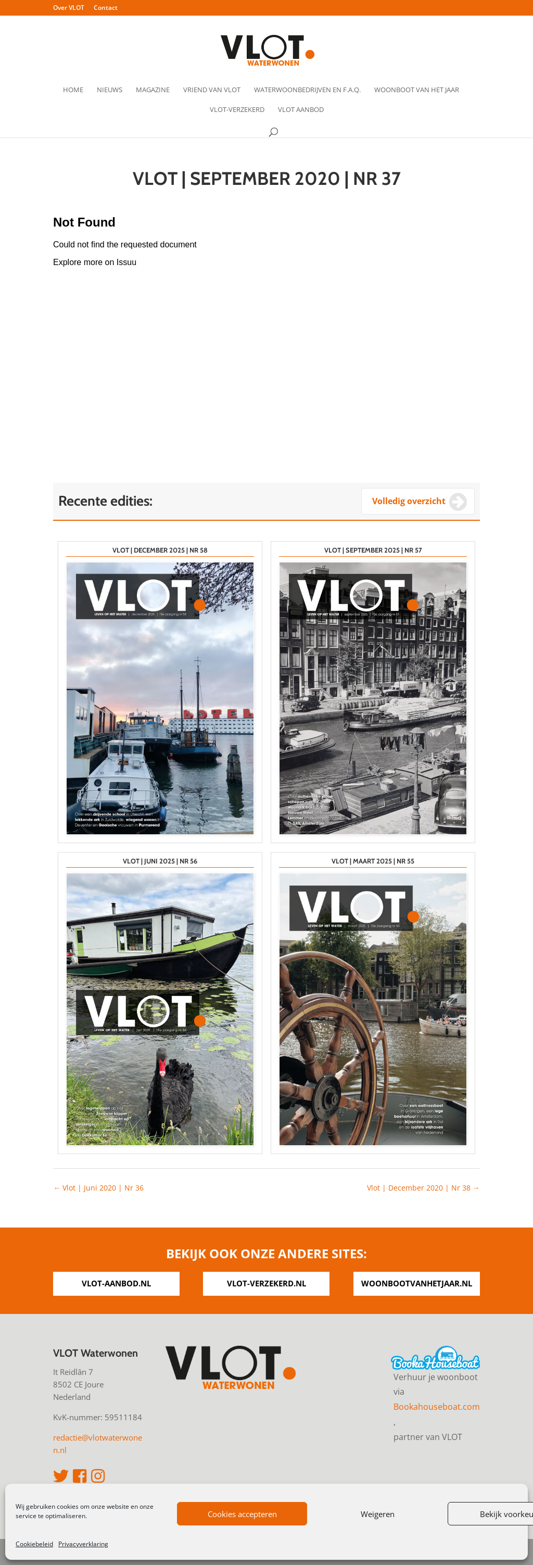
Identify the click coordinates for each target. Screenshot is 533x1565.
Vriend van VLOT (211, 90)
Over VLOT (68, 8)
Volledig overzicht (409, 501)
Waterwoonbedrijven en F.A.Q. (307, 90)
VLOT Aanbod (301, 110)
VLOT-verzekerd (237, 110)
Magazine (153, 90)
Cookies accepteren (242, 1514)
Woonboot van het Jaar (416, 90)
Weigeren (378, 1514)
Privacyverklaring (83, 1543)
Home (73, 90)
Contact (106, 8)
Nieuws (109, 90)
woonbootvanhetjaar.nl (416, 1283)
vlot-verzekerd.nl (266, 1283)
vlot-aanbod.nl (116, 1283)
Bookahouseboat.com (437, 1406)
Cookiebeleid (34, 1543)
